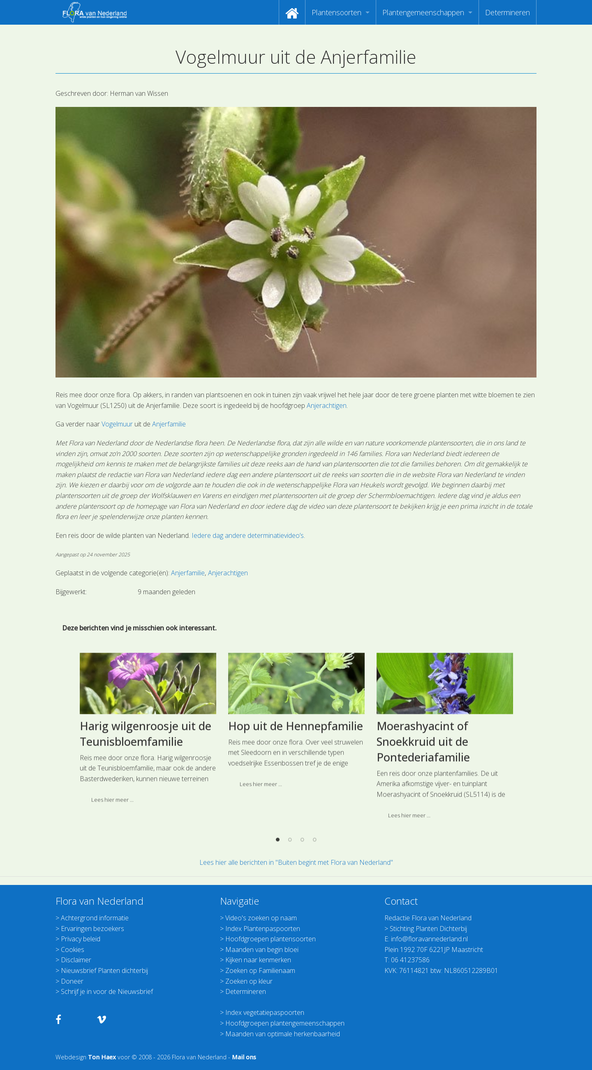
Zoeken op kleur (249, 981)
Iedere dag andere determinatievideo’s (248, 535)
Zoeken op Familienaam (260, 970)
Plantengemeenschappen (423, 12)
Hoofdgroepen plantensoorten (270, 938)
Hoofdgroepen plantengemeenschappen (285, 1023)
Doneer (72, 981)
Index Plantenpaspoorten (262, 928)
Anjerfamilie (169, 423)
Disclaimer (76, 959)
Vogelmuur (117, 423)
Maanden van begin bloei (261, 949)
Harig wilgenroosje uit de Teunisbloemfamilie (145, 843)
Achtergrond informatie (95, 917)
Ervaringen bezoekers (92, 928)
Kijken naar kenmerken (258, 959)
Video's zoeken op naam (261, 917)
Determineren (507, 12)
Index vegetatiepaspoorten (264, 1012)
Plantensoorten (336, 12)
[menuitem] (292, 12)
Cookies (72, 949)
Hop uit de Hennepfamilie (295, 835)
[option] (148, 840)
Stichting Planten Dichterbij (428, 928)
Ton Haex (102, 1057)
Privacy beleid (80, 938)
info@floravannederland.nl (429, 938)
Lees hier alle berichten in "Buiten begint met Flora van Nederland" (296, 862)
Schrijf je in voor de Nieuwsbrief (107, 991)
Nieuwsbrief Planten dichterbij (104, 970)
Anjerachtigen (327, 405)
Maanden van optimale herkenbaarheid (282, 1033)
